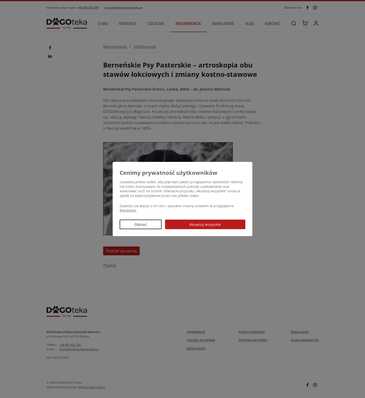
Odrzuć (141, 224)
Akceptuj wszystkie (205, 224)
